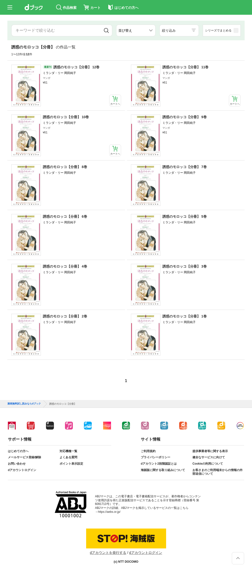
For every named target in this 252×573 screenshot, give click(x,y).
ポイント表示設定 (71, 463)
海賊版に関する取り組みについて (163, 470)
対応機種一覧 (68, 451)
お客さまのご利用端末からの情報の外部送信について (217, 472)
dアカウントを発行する (108, 553)
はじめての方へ (18, 451)
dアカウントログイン (22, 470)
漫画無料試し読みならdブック (24, 403)
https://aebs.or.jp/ (109, 512)
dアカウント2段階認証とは (159, 463)
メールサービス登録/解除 (24, 457)
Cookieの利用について (207, 463)
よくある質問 (68, 457)
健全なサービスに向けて (208, 457)
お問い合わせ (17, 463)
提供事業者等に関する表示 (210, 451)
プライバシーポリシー (155, 457)
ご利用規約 (148, 451)
